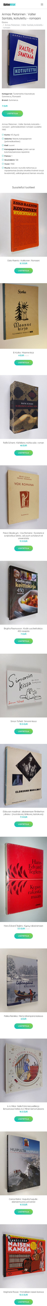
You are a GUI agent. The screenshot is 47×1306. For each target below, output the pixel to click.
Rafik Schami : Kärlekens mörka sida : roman (23, 442)
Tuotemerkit (18, 94)
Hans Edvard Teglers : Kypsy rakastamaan (23, 926)
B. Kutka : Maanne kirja (23, 352)
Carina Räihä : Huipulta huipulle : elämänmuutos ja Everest (23, 1200)
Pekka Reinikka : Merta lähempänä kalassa (23, 1016)
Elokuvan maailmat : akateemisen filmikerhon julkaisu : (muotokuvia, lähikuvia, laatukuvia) (23, 813)
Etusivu (5, 22)
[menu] (42, 4)
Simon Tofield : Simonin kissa (23, 721)
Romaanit (16, 96)
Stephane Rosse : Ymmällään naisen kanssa (23, 1292)
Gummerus (6, 96)
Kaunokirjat (29, 94)
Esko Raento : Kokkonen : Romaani (23, 260)
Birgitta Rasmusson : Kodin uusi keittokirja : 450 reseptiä (23, 629)
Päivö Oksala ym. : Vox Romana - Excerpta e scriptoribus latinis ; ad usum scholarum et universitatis (23, 536)
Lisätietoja (12, 113)
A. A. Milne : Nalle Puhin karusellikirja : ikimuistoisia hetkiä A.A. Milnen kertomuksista (23, 1107)
